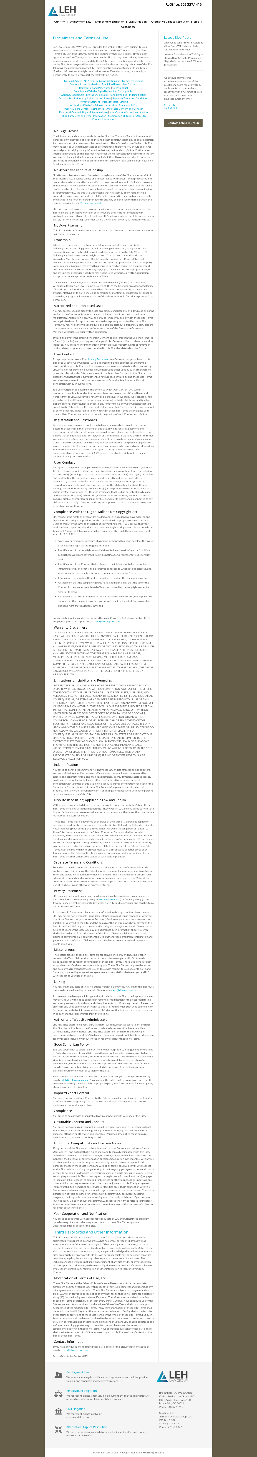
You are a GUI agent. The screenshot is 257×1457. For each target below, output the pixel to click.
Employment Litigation (111, 21)
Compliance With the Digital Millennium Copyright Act (104, 91)
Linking (124, 101)
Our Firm (61, 21)
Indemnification (138, 94)
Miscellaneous (110, 101)
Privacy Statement (89, 101)
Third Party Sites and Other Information (83, 115)
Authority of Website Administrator (90, 105)
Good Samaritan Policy (124, 105)
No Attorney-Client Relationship (102, 80)
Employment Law (81, 21)
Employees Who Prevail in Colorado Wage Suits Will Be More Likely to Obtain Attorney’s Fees (183, 46)
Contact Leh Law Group (183, 122)
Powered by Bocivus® (153, 1452)
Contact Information (103, 119)
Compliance (97, 108)
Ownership (76, 84)
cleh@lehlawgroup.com (107, 621)
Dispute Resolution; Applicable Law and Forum (85, 98)
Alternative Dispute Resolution (171, 21)
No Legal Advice (73, 80)
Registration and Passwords (94, 87)
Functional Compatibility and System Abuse (83, 112)
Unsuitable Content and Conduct (124, 108)
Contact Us (128, 26)
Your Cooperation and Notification (129, 112)
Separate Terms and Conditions (130, 98)
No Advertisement (132, 80)
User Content (129, 84)
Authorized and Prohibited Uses (102, 84)
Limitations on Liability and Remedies (106, 94)
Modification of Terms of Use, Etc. (127, 115)
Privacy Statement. (91, 202)
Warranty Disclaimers (72, 94)
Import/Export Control (76, 108)
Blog (198, 21)
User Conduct (120, 87)
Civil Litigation (139, 21)
